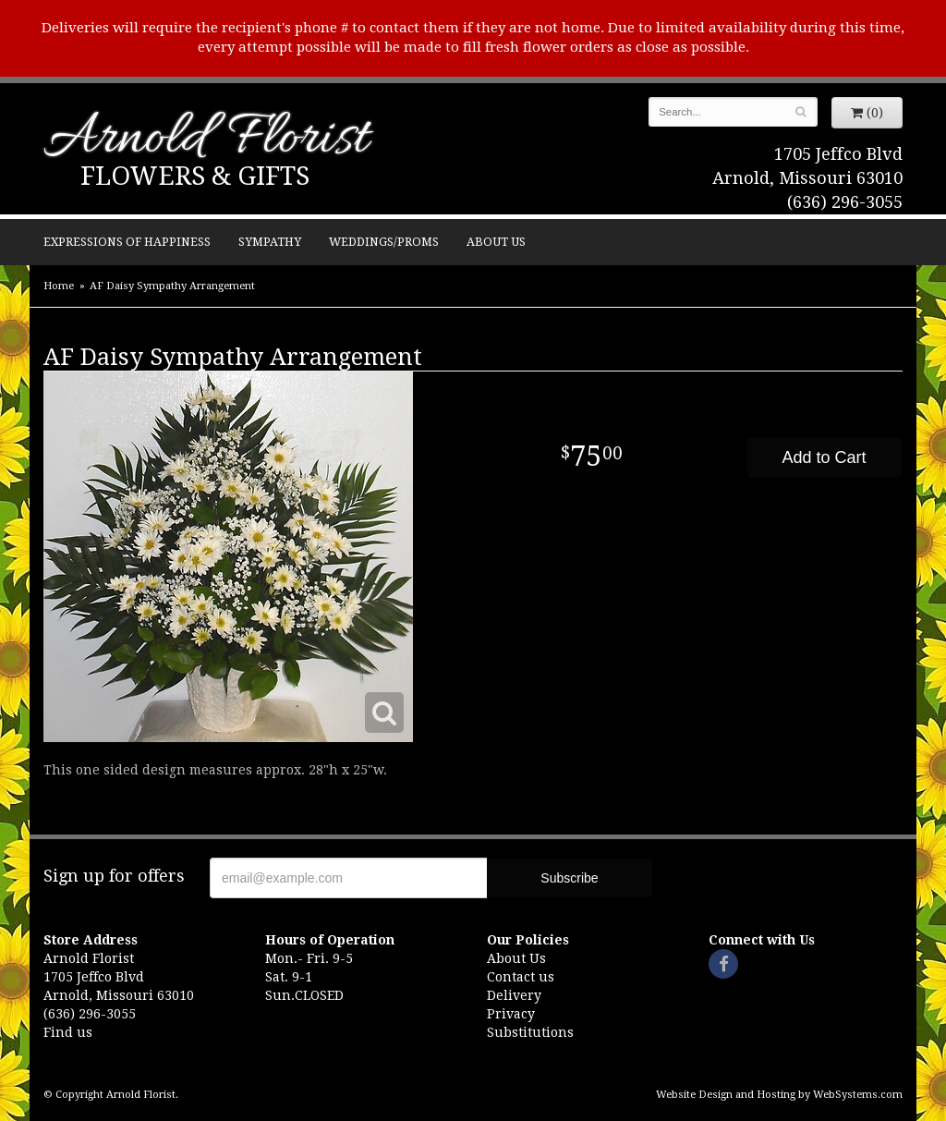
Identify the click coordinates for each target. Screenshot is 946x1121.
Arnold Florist (206, 140)
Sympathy (269, 242)
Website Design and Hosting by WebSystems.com (779, 1095)
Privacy (511, 1013)
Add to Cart (824, 457)
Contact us (520, 976)
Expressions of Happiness (127, 242)
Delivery (514, 995)
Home (58, 286)
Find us (67, 1032)
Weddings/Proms (384, 242)
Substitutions (530, 1032)
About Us (496, 242)
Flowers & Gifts (194, 176)
